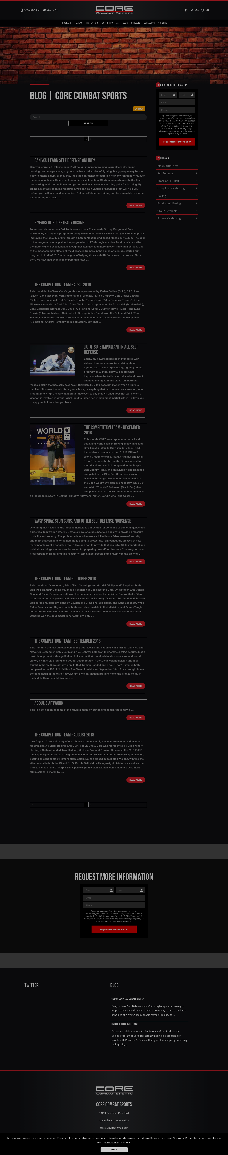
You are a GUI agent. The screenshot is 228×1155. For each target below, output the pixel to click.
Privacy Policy (111, 1142)
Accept (114, 1150)
